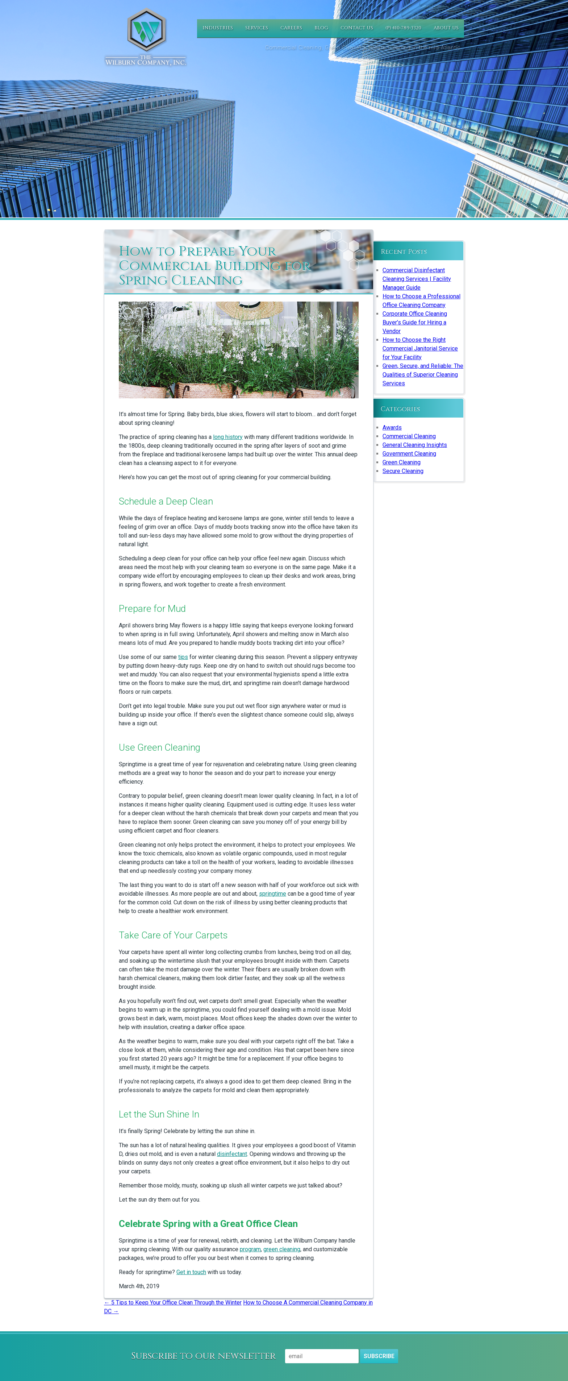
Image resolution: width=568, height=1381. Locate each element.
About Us (446, 28)
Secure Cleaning (403, 471)
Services (256, 28)
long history (228, 437)
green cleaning (281, 1249)
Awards (392, 427)
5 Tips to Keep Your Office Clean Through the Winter (173, 1302)
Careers (291, 28)
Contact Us (357, 28)
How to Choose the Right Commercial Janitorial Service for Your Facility (420, 348)
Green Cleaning (402, 462)
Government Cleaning (409, 453)
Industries (217, 28)
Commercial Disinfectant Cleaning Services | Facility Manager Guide (417, 279)
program (250, 1249)
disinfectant (232, 1153)
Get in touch (191, 1272)
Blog (321, 28)
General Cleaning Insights (415, 444)
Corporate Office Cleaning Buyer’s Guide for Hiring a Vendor (415, 322)
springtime (272, 893)
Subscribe (379, 1356)
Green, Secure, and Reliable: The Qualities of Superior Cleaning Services (423, 374)
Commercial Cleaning (409, 436)
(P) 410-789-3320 (403, 28)
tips (183, 657)
